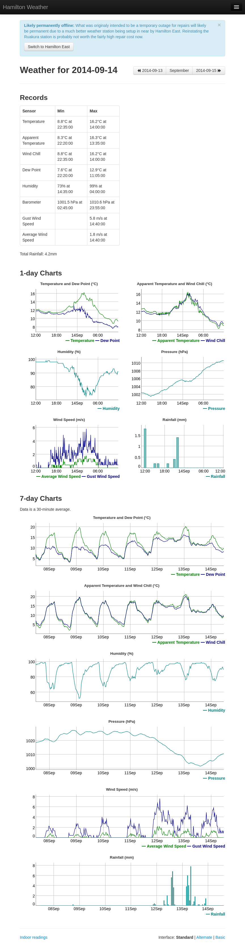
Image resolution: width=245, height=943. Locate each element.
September (179, 70)
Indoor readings (33, 937)
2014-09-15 (208, 70)
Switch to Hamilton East (49, 46)
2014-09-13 (149, 70)
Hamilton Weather (25, 7)
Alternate (204, 937)
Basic (220, 937)
